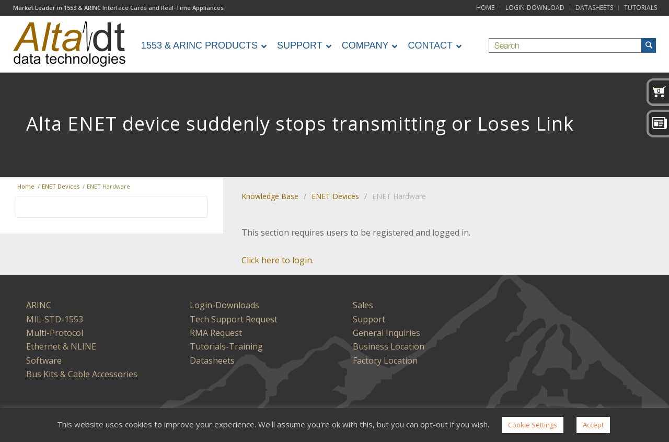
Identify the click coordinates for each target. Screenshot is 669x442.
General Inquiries (386, 333)
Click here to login (276, 260)
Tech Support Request (234, 319)
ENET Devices (335, 196)
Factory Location (385, 360)
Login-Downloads (224, 305)
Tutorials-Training (226, 346)
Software (44, 360)
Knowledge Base (269, 196)
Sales (363, 305)
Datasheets (212, 360)
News (658, 124)
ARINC (38, 305)
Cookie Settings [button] (532, 424)
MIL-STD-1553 (54, 319)
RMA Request (216, 333)
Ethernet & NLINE (61, 346)
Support (369, 319)
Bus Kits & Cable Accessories (81, 374)
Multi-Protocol (54, 333)
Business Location (388, 346)
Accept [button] (593, 424)
